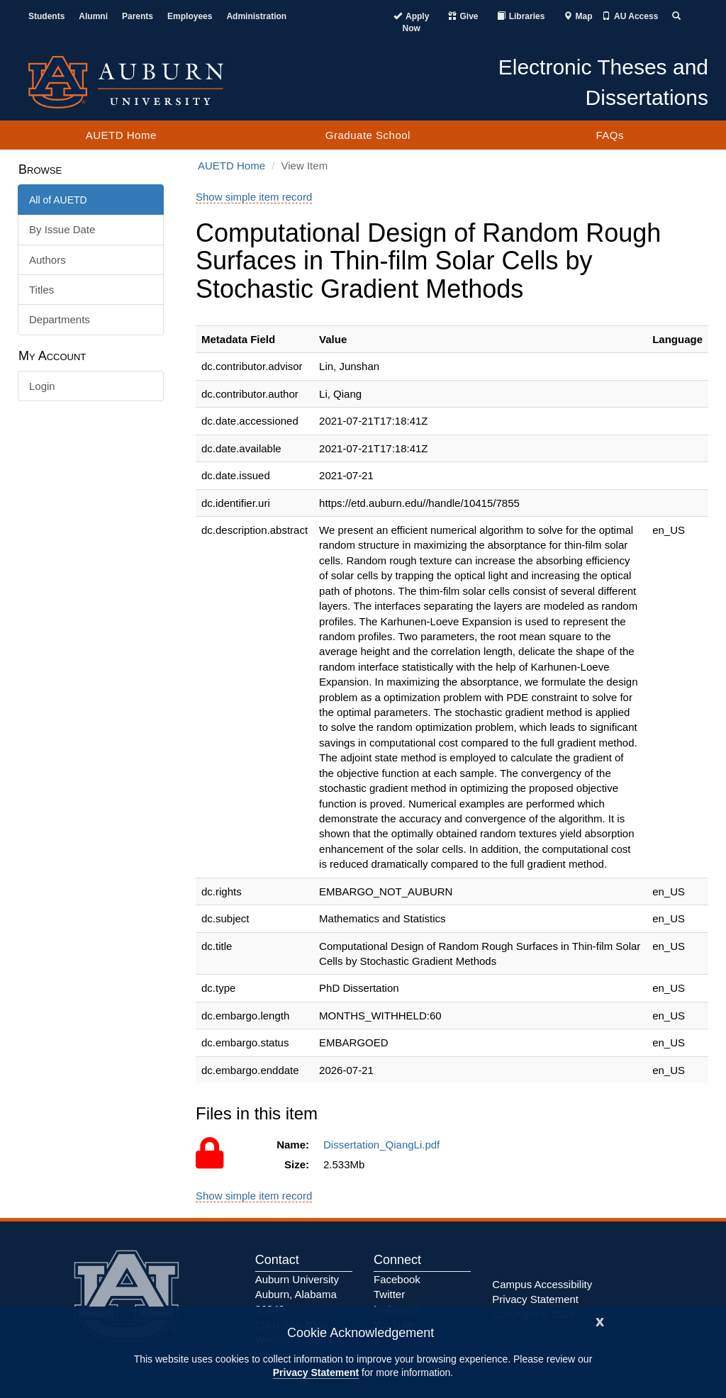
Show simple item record (254, 197)
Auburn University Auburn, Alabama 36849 (297, 1294)
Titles (41, 290)
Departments (59, 319)
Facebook (397, 1279)
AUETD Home (121, 135)
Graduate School (368, 135)
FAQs (610, 135)
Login (42, 386)
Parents (137, 16)
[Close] (600, 1320)
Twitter (389, 1294)
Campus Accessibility (542, 1284)
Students (46, 16)
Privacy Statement (316, 1372)
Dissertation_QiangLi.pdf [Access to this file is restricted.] (384, 1145)
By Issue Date (62, 229)
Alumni (93, 16)
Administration (256, 16)
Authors (47, 260)
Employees (189, 16)
